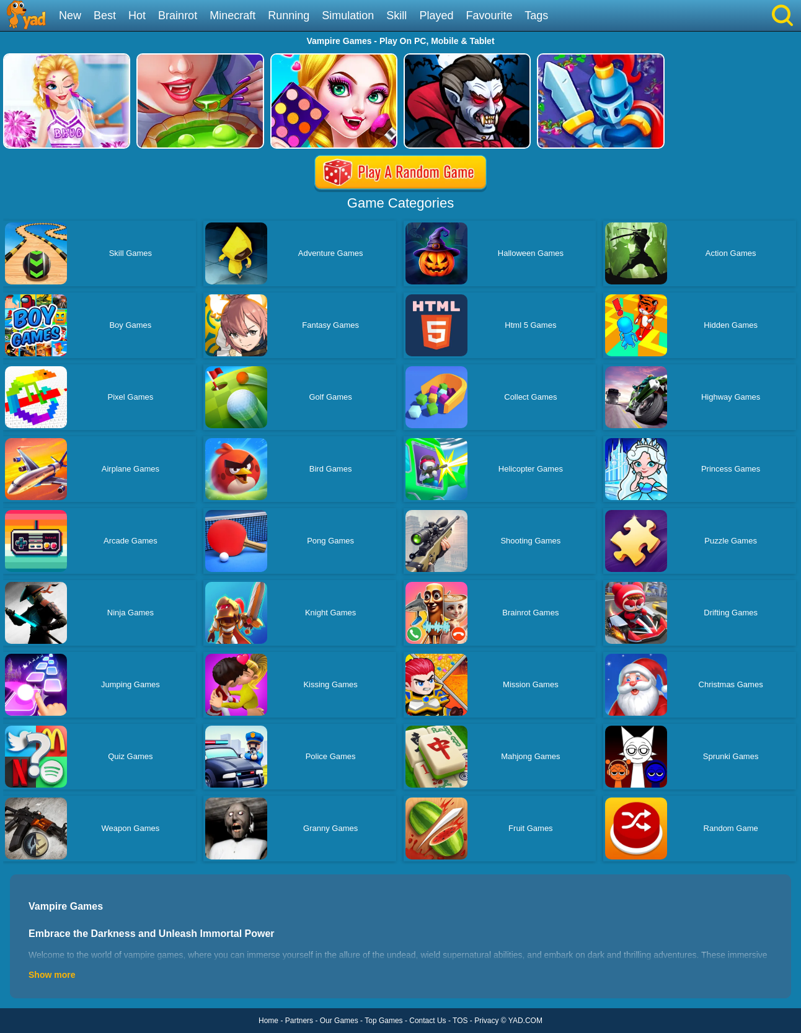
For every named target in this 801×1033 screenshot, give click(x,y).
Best (105, 15)
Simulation (348, 15)
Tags (536, 15)
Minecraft (232, 15)
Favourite (489, 15)
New (70, 15)
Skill (396, 15)
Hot (137, 15)
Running (288, 15)
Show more (52, 975)
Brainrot (177, 15)
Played (436, 15)
